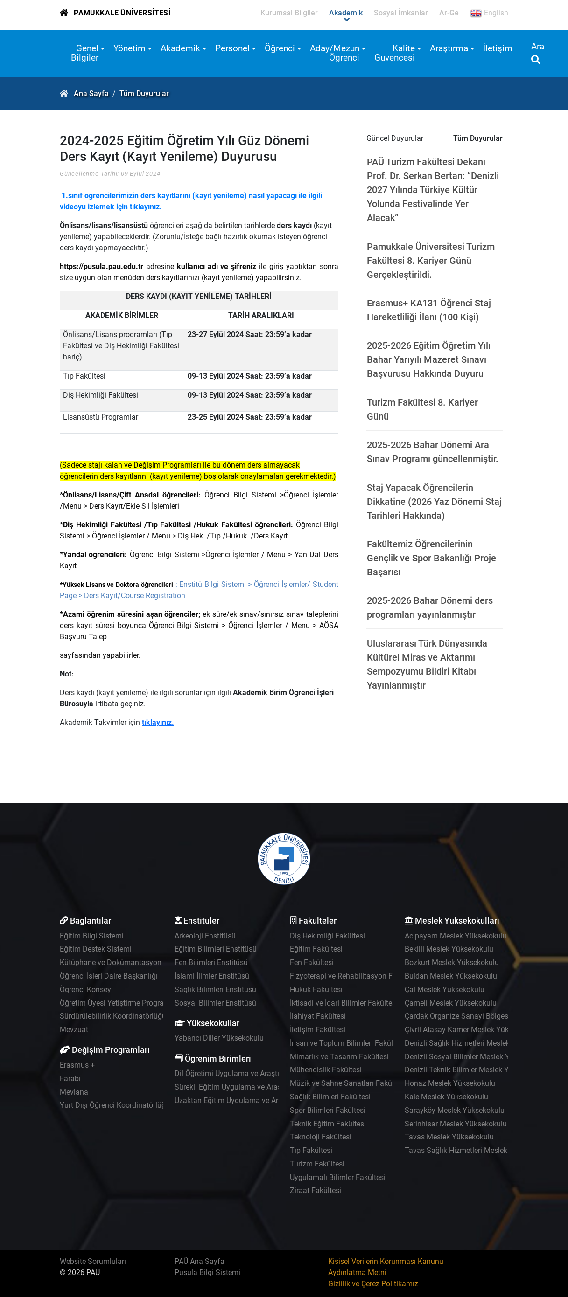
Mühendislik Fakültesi (326, 1069)
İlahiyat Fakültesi (318, 1016)
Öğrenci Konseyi (86, 989)
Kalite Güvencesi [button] (394, 53)
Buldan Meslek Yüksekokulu (451, 976)
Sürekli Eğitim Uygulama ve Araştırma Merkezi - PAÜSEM (268, 1087)
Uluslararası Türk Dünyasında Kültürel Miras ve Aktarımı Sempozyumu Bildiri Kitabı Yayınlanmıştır (427, 664)
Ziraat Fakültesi (315, 1190)
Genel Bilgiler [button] (84, 53)
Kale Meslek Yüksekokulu (446, 1096)
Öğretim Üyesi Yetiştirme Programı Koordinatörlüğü (143, 1003)
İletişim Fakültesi (317, 1029)
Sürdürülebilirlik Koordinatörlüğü (113, 1016)
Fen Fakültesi (312, 962)
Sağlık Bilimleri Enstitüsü (215, 989)
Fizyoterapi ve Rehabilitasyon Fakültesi (354, 976)
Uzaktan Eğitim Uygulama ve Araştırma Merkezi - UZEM (266, 1100)
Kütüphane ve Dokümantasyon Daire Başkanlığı (138, 962)
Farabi (70, 1078)
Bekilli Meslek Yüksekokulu (449, 949)
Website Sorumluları (93, 1261)
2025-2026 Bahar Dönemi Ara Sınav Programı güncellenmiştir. (432, 451)
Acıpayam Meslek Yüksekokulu (456, 935)
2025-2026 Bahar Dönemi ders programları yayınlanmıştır (430, 607)
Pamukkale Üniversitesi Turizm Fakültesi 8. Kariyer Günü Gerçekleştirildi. (431, 260)
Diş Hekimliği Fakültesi (327, 935)
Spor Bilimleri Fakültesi (327, 1110)
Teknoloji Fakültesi (320, 1136)
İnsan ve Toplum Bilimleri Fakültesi (347, 1043)
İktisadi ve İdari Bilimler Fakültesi (344, 1003)
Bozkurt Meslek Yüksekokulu (452, 962)
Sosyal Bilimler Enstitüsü (215, 1003)
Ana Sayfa (91, 93)
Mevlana (74, 1092)
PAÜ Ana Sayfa (199, 1261)
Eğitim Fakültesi (316, 949)
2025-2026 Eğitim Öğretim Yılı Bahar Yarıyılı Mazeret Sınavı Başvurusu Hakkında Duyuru (429, 359)
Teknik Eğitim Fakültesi (328, 1123)
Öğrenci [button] (280, 48)
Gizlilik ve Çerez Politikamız (373, 1283)
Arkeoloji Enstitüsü (205, 935)
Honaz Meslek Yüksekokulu (450, 1083)
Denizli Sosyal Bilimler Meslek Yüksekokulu (476, 1056)
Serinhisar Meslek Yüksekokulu (456, 1123)
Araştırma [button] (449, 48)
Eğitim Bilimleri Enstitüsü (216, 949)
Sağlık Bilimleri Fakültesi (330, 1096)
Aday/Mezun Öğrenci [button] (334, 53)
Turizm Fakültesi (317, 1163)
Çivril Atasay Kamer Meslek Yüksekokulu (471, 1029)
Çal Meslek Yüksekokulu (444, 989)
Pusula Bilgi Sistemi (207, 1272)
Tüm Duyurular (144, 93)
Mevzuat (74, 1029)
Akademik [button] (180, 48)
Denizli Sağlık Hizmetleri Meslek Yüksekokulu (479, 1043)
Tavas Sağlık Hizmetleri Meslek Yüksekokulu (478, 1150)
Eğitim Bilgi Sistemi (92, 935)
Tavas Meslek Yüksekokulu (449, 1136)
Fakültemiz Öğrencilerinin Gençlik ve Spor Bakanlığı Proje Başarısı (431, 558)
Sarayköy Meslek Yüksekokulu (455, 1110)
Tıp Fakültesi (311, 1150)
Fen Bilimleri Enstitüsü (211, 962)
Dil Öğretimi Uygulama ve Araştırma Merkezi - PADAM (263, 1073)
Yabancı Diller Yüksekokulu (219, 1038)
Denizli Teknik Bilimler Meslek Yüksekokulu (475, 1069)
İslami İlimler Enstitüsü (212, 976)
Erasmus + (77, 1065)
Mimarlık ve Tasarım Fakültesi (339, 1056)
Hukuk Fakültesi (316, 989)
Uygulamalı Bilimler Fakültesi (338, 1177)
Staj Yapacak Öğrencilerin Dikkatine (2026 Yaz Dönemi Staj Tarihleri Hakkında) (434, 501)
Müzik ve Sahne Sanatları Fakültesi (348, 1083)
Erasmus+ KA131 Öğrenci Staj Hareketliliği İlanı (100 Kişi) (429, 310)
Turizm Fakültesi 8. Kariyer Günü (422, 409)
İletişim (497, 48)
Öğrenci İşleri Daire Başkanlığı (109, 976)
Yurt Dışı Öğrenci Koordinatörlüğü (115, 1105)
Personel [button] (232, 48)
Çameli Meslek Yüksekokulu (451, 1003)
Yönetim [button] (129, 48)
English (489, 13)
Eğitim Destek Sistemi (96, 949)
